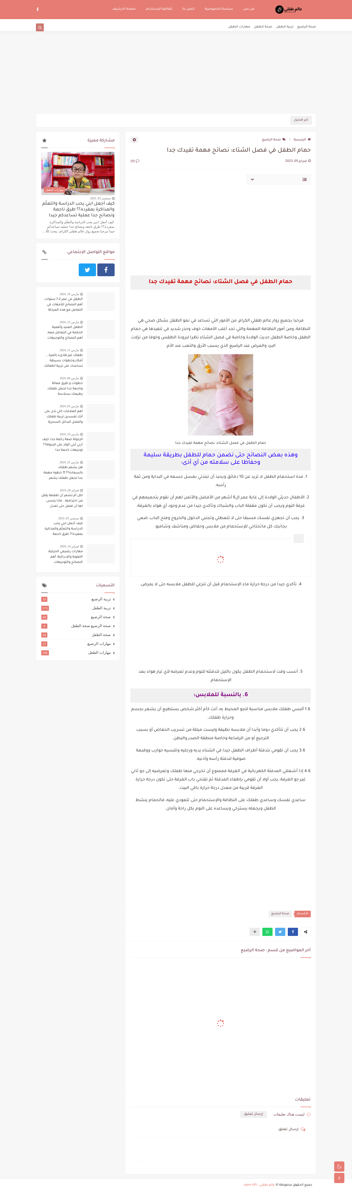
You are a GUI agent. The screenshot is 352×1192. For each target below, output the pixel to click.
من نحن (248, 9)
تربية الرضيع (76, 599)
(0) (134, 161)
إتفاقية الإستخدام (159, 9)
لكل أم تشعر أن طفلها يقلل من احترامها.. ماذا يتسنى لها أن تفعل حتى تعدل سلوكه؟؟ (62, 501)
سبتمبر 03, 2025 (100, 198)
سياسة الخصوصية (219, 9)
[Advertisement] (176, 74)
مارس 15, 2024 (69, 322)
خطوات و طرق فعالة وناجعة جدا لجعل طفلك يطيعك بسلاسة (65, 389)
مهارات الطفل (239, 27)
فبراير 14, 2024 (69, 546)
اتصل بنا (188, 9)
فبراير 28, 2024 (69, 490)
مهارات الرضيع (76, 643)
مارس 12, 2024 (69, 350)
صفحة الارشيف (124, 9)
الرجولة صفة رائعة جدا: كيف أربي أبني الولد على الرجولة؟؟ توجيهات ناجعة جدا (62, 445)
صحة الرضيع (306, 27)
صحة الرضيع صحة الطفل (76, 626)
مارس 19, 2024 (69, 294)
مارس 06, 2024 (69, 378)
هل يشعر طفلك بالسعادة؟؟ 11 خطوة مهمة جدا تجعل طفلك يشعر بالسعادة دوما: (63, 473)
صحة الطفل (263, 27)
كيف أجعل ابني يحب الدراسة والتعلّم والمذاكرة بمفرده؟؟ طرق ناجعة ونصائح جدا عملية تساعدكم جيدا (78, 210)
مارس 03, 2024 (69, 406)
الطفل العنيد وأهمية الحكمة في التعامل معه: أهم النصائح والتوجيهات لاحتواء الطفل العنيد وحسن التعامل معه (62, 333)
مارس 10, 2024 (69, 434)
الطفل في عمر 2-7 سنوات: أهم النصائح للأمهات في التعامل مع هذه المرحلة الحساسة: (63, 305)
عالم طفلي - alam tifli (259, 1185)
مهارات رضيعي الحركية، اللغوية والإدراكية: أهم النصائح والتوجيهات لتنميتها (65, 557)
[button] (293, 932)
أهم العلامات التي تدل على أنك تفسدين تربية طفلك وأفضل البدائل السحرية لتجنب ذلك (63, 417)
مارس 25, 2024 (69, 462)
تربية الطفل (284, 27)
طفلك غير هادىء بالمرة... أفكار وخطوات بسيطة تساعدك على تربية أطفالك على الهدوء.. (63, 361)
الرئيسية (302, 140)
